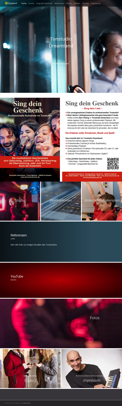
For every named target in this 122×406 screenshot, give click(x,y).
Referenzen (59, 3)
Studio (31, 3)
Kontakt (85, 3)
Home (23, 3)
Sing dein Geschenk (44, 3)
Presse (68, 3)
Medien (77, 3)
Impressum (96, 3)
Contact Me (26, 403)
